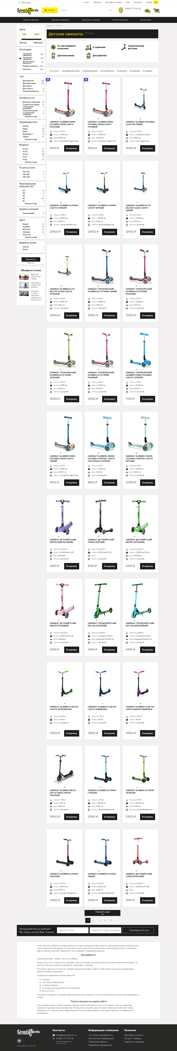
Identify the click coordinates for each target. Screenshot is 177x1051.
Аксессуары (145, 20)
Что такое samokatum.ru (100, 1035)
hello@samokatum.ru (64, 1035)
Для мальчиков (65, 55)
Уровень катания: (29, 209)
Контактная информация (101, 1038)
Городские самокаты (91, 20)
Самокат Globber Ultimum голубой (102, 791)
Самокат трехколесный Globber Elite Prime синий (102, 290)
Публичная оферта (97, 1042)
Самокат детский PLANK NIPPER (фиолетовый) (63, 541)
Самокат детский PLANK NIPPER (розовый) (63, 624)
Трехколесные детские (136, 47)
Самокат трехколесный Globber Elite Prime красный (139, 291)
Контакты (138, 2)
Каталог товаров (132, 1038)
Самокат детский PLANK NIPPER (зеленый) (139, 541)
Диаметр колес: (28, 242)
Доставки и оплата (113, 2)
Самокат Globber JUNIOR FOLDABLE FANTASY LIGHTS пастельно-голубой (101, 458)
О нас (86, 2)
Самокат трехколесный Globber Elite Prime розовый (101, 375)
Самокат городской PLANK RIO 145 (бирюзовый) (140, 624)
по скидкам (147, 71)
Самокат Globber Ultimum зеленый (140, 791)
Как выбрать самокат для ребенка (36, 285)
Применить (31, 259)
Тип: (21, 76)
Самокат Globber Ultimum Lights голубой (64, 206)
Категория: (25, 49)
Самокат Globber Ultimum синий (102, 875)
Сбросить (31, 263)
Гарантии (97, 2)
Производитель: (28, 122)
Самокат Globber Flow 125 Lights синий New (102, 708)
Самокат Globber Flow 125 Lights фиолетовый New (140, 708)
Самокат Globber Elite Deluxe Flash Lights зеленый (62, 291)
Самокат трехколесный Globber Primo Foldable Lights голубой (139, 375)
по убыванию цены (90, 71)
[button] (60, 118)
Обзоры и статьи (31, 270)
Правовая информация (100, 1045)
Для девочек (100, 55)
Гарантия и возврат (134, 1042)
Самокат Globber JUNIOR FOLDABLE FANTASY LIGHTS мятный (139, 458)
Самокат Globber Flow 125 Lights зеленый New (64, 708)
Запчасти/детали (120, 20)
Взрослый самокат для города (36, 276)
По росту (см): (27, 167)
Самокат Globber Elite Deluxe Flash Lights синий (138, 207)
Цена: (22, 29)
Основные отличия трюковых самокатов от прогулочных (36, 295)
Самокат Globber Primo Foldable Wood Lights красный (62, 124)
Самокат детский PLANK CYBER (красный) (139, 875)
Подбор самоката (31, 20)
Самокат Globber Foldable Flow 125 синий (140, 123)
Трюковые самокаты (60, 20)
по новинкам (135, 71)
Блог (128, 2)
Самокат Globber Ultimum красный (64, 875)
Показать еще (102, 912)
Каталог (50, 10)
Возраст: (24, 145)
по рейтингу (122, 71)
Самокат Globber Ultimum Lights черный (102, 206)
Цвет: (22, 220)
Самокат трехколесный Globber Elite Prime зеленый (63, 375)
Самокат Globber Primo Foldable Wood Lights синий (62, 458)
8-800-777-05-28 (132, 9)
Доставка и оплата (133, 1035)
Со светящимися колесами (66, 47)
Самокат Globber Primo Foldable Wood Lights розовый (100, 124)
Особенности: (27, 98)
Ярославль (25, 2)
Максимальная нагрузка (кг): (27, 185)
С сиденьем (99, 47)
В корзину (71, 148)
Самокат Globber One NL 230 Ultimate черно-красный (63, 792)
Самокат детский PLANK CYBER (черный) (101, 541)
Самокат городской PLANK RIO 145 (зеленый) (102, 624)
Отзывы (152, 2)
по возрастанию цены (70, 71)
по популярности (107, 71)
